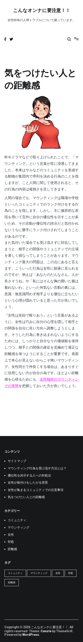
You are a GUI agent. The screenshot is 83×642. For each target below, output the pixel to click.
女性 (11, 534)
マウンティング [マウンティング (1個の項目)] (38, 573)
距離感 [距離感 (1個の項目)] (11, 582)
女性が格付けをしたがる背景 (28, 482)
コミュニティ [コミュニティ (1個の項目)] (15, 573)
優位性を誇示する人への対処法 (29, 475)
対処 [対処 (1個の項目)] (70, 573)
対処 (11, 541)
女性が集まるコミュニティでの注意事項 (35, 490)
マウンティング (18, 527)
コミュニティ (17, 520)
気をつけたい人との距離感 (26, 497)
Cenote (46, 631)
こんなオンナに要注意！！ (41, 10)
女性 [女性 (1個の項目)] (57, 573)
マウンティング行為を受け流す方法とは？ (37, 468)
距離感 (12, 549)
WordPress (30, 634)
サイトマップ (17, 461)
